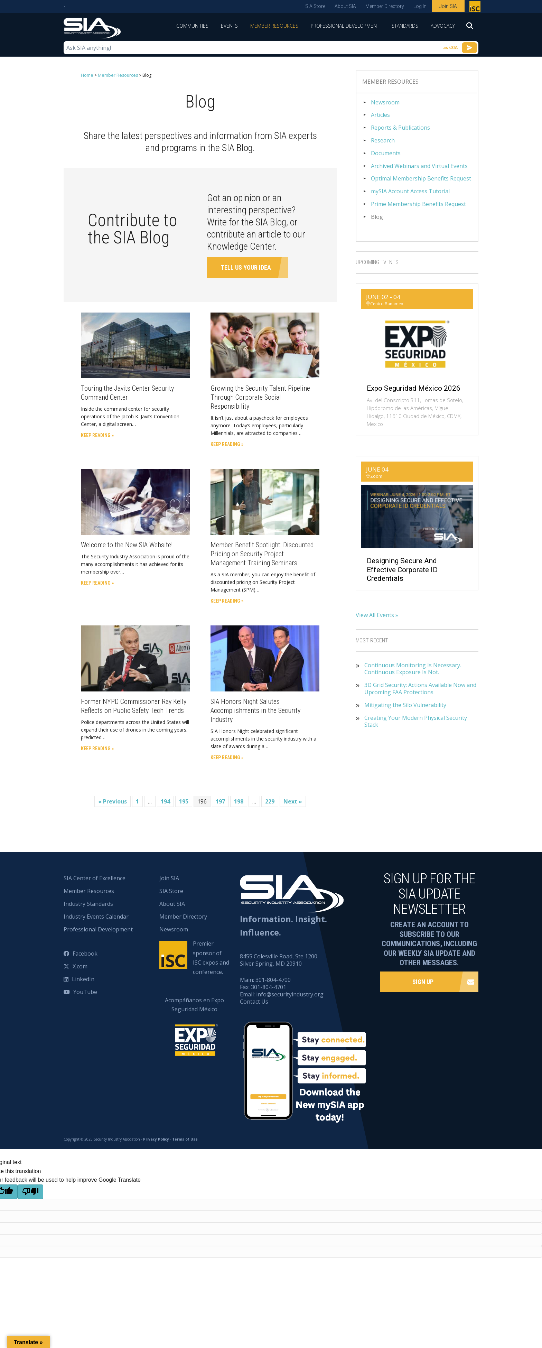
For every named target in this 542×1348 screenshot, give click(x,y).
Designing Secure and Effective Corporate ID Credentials (402, 569)
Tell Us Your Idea (246, 267)
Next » (292, 801)
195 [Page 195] (183, 801)
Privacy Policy (156, 1139)
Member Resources (274, 25)
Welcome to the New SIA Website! (126, 545)
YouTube (85, 991)
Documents (386, 153)
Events (229, 25)
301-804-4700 (273, 980)
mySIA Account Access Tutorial (410, 191)
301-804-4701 (268, 987)
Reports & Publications (400, 127)
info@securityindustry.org (290, 994)
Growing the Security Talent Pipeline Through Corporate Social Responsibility (260, 397)
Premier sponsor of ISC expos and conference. (211, 958)
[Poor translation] (30, 1191)
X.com (80, 966)
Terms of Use (185, 1139)
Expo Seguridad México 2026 (413, 388)
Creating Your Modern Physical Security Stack (415, 721)
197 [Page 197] (220, 801)
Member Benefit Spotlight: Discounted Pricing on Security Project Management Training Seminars (262, 554)
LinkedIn (83, 979)
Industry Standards (88, 904)
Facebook (85, 953)
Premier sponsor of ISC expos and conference (476, 8)
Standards (405, 25)
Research (383, 140)
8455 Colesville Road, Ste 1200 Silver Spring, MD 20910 (278, 959)
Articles (380, 115)
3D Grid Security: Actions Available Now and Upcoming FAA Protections (420, 688)
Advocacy (443, 25)
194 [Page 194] (165, 801)
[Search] (469, 28)
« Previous (112, 801)
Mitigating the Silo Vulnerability (405, 705)
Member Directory (384, 6)
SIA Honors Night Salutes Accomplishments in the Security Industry (255, 710)
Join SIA (448, 6)
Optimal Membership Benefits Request (421, 178)
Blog (377, 217)
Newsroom (385, 102)
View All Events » (377, 615)
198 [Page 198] (238, 801)
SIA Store (315, 6)
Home (87, 75)
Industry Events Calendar (96, 916)
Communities (192, 25)
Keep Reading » (97, 435)
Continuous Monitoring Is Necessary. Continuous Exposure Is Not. (412, 669)
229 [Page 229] (269, 801)
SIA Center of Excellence (94, 878)
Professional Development (345, 25)
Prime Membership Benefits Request (418, 204)
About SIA (345, 6)
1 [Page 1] (137, 801)
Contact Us (254, 1001)
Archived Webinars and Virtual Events (419, 166)
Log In (420, 6)
